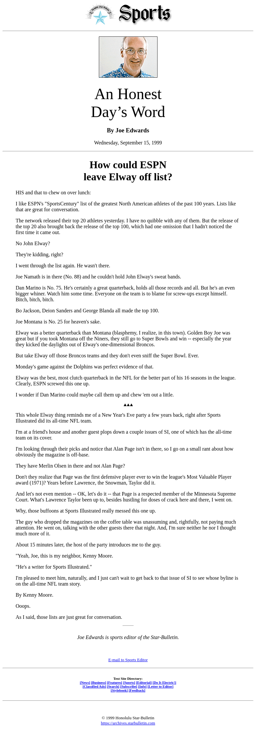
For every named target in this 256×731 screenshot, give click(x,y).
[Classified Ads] (94, 686)
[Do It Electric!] (164, 682)
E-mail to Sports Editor (128, 659)
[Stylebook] (119, 690)
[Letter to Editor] (161, 686)
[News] (85, 682)
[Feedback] (136, 690)
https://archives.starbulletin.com (128, 723)
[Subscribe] (128, 686)
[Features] (114, 682)
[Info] (142, 686)
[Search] (113, 686)
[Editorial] (144, 682)
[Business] (98, 682)
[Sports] (129, 682)
